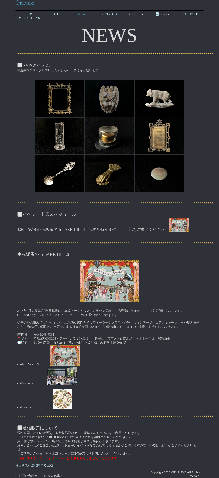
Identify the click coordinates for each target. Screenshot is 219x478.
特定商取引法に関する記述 (34, 465)
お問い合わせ (28, 475)
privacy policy (53, 475)
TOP (29, 14)
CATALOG (109, 14)
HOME (20, 17)
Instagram (163, 14)
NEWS (82, 14)
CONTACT (190, 14)
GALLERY (136, 14)
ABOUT (55, 14)
